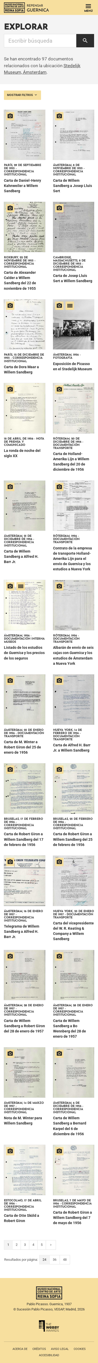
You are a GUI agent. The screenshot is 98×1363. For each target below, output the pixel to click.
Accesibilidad (49, 1355)
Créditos (39, 1349)
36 (54, 1260)
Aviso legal (60, 1349)
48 (65, 1260)
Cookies (80, 1349)
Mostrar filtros (22, 95)
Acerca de (20, 1349)
